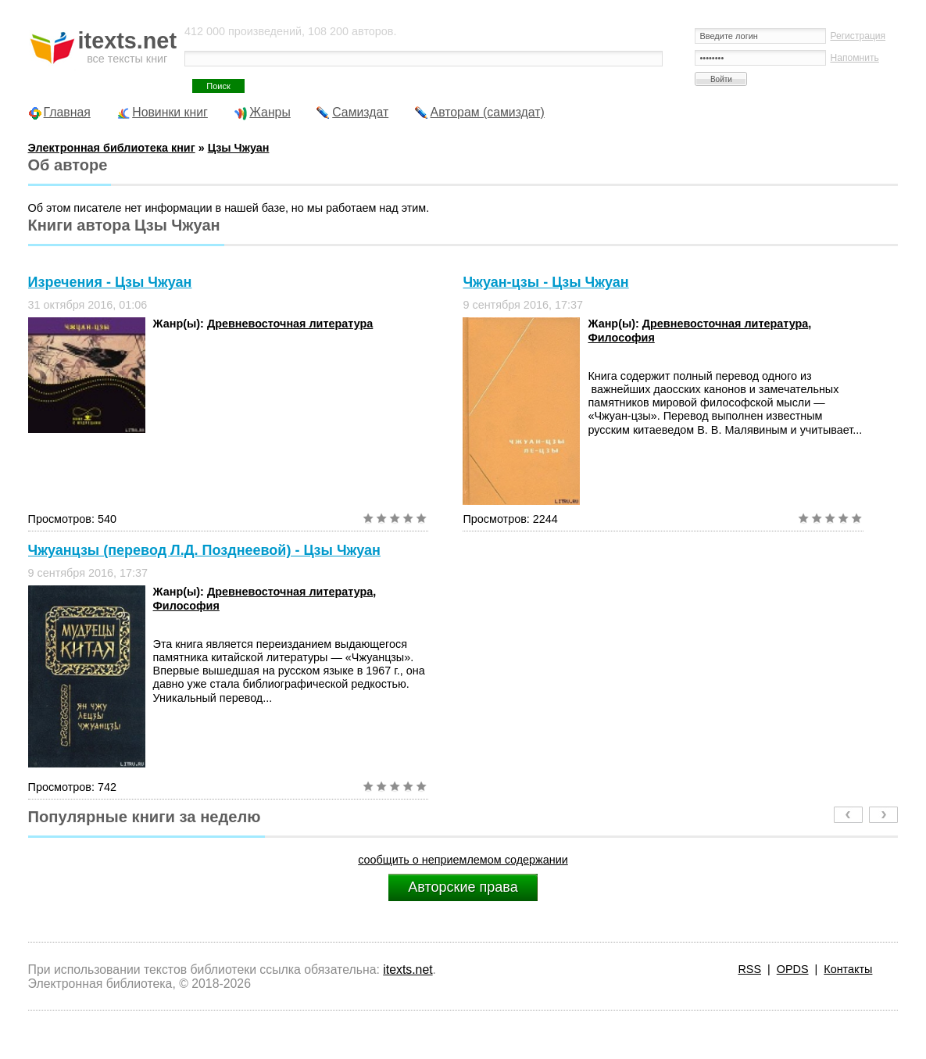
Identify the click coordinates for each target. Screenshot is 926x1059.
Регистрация (857, 35)
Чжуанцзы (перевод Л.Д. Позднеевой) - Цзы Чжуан (204, 550)
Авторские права (462, 887)
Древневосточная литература (290, 323)
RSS (749, 969)
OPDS (793, 969)
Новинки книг (170, 112)
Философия (621, 337)
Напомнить (854, 57)
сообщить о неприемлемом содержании (463, 859)
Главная (67, 112)
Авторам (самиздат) (488, 112)
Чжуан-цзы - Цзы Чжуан (545, 282)
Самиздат (360, 112)
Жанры (270, 112)
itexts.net (407, 969)
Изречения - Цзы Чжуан (110, 282)
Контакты (848, 969)
